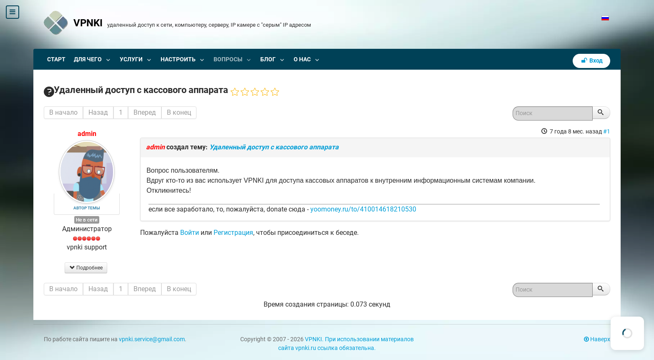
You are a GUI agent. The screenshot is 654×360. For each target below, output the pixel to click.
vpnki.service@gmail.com (152, 339)
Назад (98, 112)
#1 (606, 131)
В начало (63, 112)
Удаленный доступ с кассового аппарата (274, 147)
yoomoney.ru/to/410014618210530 (363, 209)
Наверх (597, 339)
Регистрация (233, 233)
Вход (591, 60)
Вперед (144, 112)
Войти (189, 233)
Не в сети (87, 220)
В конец (179, 112)
